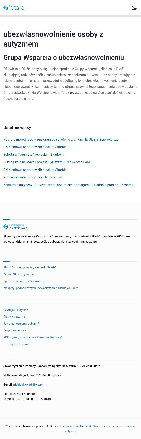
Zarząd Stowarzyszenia (18, 274)
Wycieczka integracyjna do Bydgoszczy (32, 177)
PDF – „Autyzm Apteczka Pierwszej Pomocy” (32, 337)
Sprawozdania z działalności (22, 281)
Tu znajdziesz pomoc (17, 344)
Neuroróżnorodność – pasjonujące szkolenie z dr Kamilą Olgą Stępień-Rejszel (61, 139)
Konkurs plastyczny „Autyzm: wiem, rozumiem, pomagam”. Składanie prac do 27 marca (68, 185)
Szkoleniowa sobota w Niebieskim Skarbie (35, 147)
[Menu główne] (134, 8)
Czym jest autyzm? (15, 310)
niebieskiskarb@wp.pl (28, 384)
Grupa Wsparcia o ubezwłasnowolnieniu (63, 57)
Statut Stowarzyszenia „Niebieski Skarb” (29, 267)
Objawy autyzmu (14, 316)
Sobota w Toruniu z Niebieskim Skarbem (33, 154)
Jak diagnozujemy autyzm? (21, 323)
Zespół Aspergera (14, 330)
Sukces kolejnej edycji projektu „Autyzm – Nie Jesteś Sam (46, 162)
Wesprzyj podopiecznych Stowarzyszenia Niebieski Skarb (40, 288)
